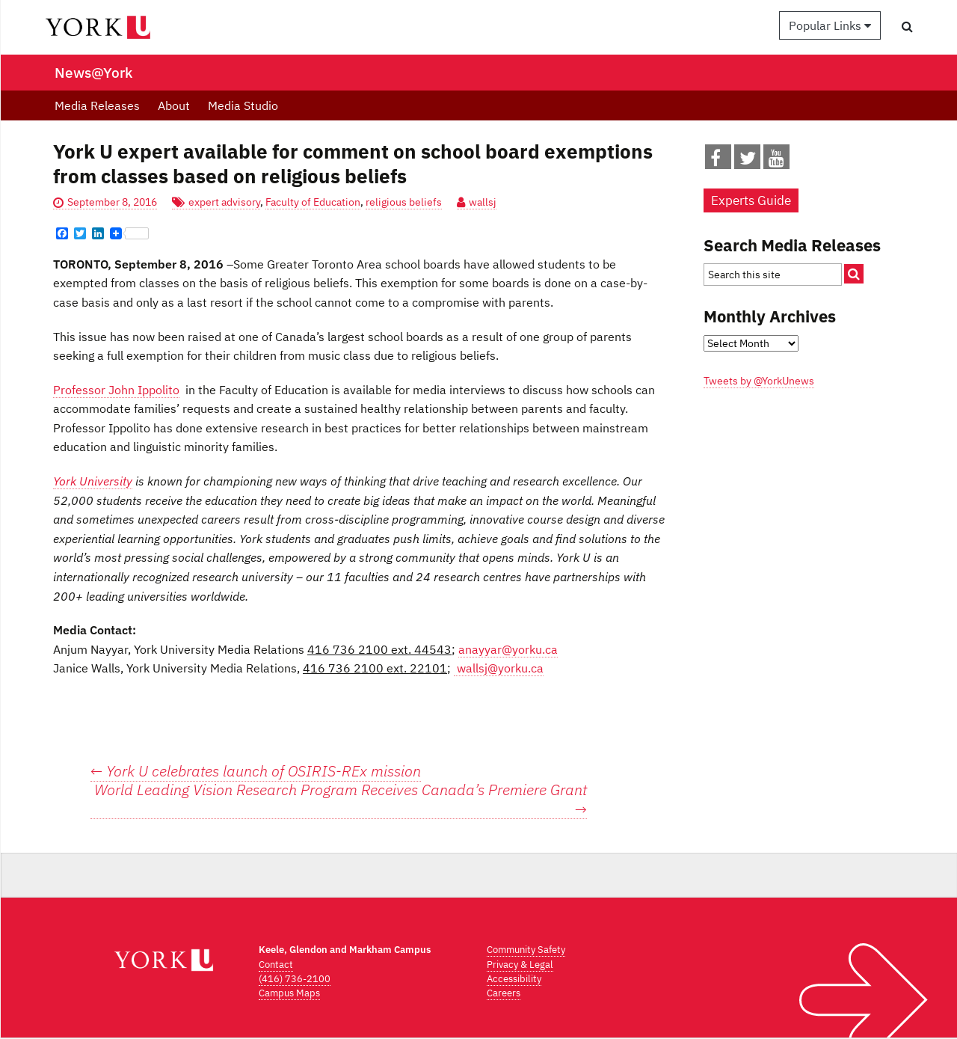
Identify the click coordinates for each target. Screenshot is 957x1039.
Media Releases (97, 105)
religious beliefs (404, 202)
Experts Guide (751, 200)
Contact (276, 964)
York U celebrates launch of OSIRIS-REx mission (255, 771)
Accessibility (514, 978)
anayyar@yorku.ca (508, 649)
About (174, 105)
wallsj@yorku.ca (499, 668)
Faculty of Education (312, 202)
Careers (503, 993)
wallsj (482, 202)
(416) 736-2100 (294, 978)
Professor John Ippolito (116, 389)
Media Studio (243, 105)
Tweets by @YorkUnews (759, 380)
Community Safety (526, 949)
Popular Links (830, 25)
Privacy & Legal (520, 964)
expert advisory (224, 202)
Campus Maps (289, 993)
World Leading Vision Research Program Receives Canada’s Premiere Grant (340, 799)
